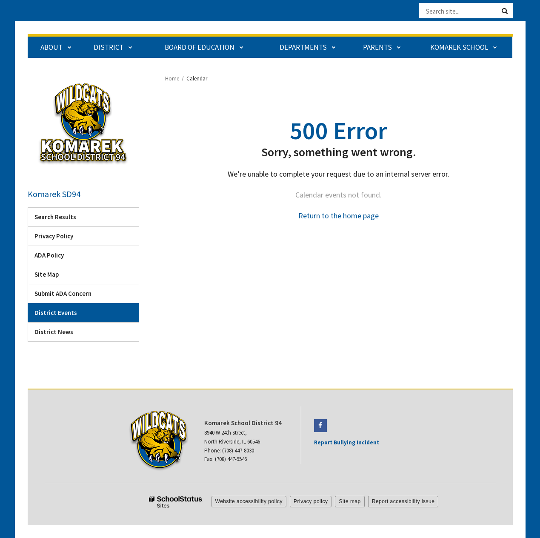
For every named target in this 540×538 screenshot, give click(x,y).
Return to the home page (338, 215)
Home (172, 78)
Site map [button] (349, 501)
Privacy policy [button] (311, 501)
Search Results (55, 217)
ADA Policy (49, 255)
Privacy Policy (53, 236)
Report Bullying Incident (346, 442)
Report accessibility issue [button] (403, 501)
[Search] (504, 11)
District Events (55, 313)
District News (53, 332)
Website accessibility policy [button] (249, 501)
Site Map (46, 274)
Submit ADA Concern (62, 293)
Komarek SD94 (54, 194)
